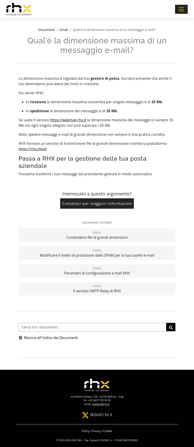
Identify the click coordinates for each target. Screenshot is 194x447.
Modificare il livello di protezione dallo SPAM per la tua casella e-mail (97, 253)
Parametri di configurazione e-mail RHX (97, 271)
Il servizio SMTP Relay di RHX (97, 288)
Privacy (96, 431)
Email (64, 30)
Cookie (107, 431)
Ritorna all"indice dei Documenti (48, 337)
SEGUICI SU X (97, 414)
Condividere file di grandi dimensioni (97, 235)
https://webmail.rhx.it (68, 119)
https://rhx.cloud (33, 148)
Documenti (46, 30)
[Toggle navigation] (181, 9)
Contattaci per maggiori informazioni (97, 203)
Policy (85, 431)
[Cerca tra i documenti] (92, 327)
